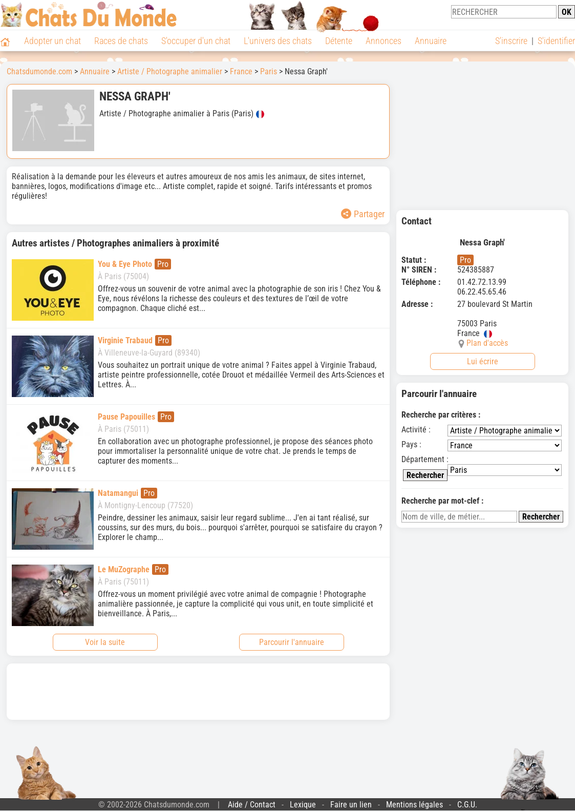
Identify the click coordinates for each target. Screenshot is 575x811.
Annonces (383, 40)
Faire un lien (351, 804)
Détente (338, 40)
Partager (363, 214)
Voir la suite (105, 642)
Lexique (303, 804)
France (241, 71)
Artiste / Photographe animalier (169, 71)
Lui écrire (482, 361)
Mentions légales (414, 804)
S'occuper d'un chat (195, 40)
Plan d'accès (487, 343)
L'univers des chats (278, 40)
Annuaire (430, 40)
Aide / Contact (251, 804)
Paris (268, 71)
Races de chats (121, 40)
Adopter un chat (52, 40)
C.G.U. (467, 804)
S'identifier (556, 40)
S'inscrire (511, 40)
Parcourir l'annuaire (291, 642)
